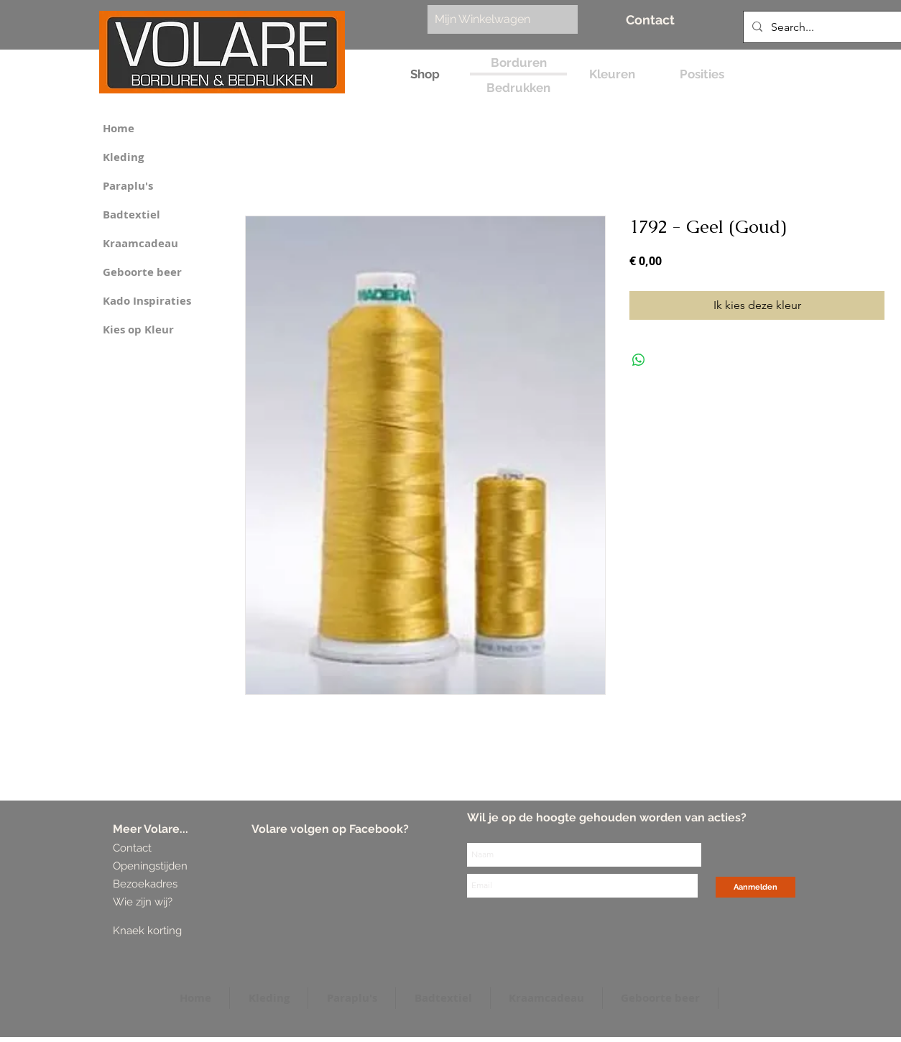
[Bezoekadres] (166, 884)
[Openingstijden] (150, 866)
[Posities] (702, 74)
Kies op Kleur (138, 329)
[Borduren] (518, 62)
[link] (495, 19)
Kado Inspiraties (147, 300)
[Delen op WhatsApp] (638, 360)
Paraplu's (128, 185)
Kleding (123, 157)
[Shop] (425, 74)
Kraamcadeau (140, 243)
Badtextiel (131, 214)
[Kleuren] (612, 74)
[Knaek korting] (168, 931)
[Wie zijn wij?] (145, 902)
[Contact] (650, 20)
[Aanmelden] (755, 887)
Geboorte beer (142, 272)
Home (118, 128)
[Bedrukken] (518, 88)
